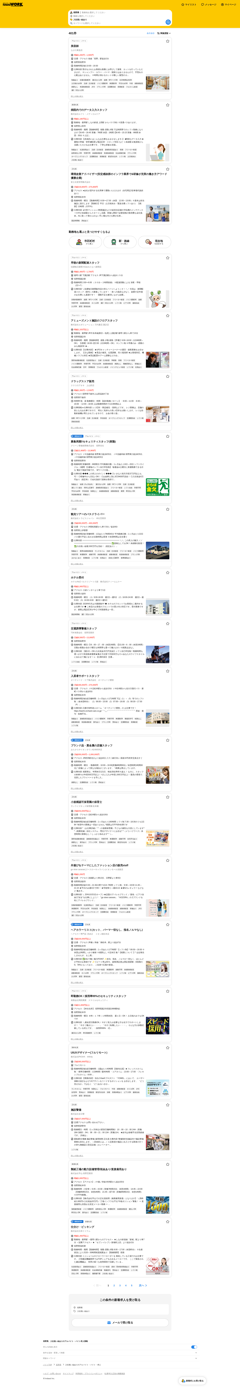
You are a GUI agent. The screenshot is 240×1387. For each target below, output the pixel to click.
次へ (141, 1285)
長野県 (58, 1365)
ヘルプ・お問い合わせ (52, 1373)
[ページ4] (126, 1285)
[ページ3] (120, 1285)
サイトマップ (68, 1373)
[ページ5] (131, 1285)
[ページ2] (114, 1285)
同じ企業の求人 (77, 96)
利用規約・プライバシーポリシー (89, 1373)
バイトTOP (47, 1365)
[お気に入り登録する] (167, 41)
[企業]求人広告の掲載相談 (114, 1373)
